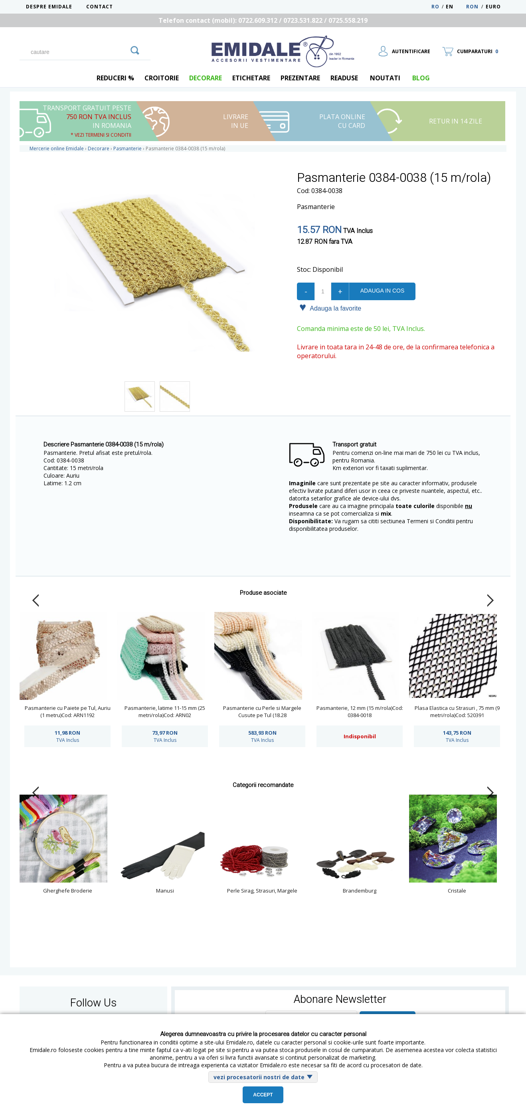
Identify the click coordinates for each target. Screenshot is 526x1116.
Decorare (205, 78)
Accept (263, 1095)
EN (455, 6)
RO (435, 6)
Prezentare (300, 78)
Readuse (344, 78)
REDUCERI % (115, 78)
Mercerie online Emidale (57, 148)
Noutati (385, 78)
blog (421, 78)
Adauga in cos (382, 290)
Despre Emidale (49, 6)
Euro (493, 6)
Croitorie (161, 78)
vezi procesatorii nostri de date (259, 1077)
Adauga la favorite (330, 307)
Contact (99, 6)
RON (472, 6)
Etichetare (251, 78)
